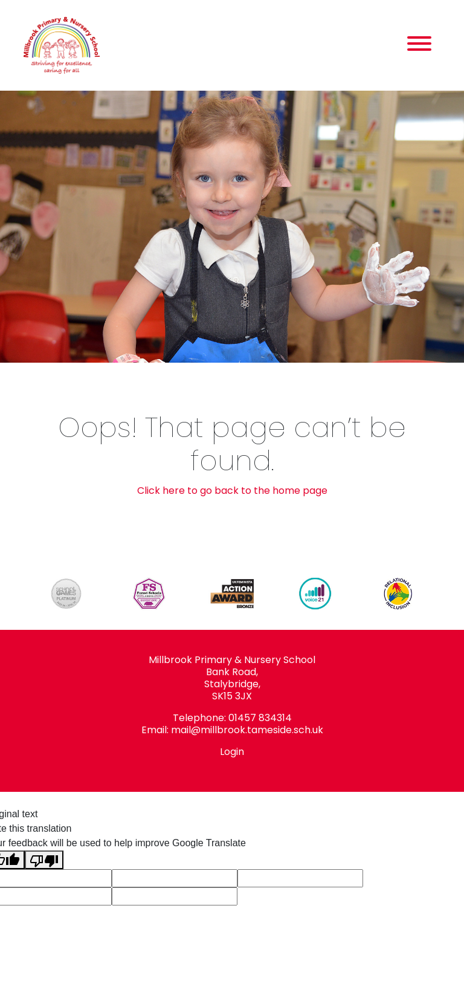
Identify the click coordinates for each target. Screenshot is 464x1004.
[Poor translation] (44, 859)
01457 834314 (260, 718)
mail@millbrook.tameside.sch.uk (247, 730)
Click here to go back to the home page (232, 490)
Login (232, 752)
